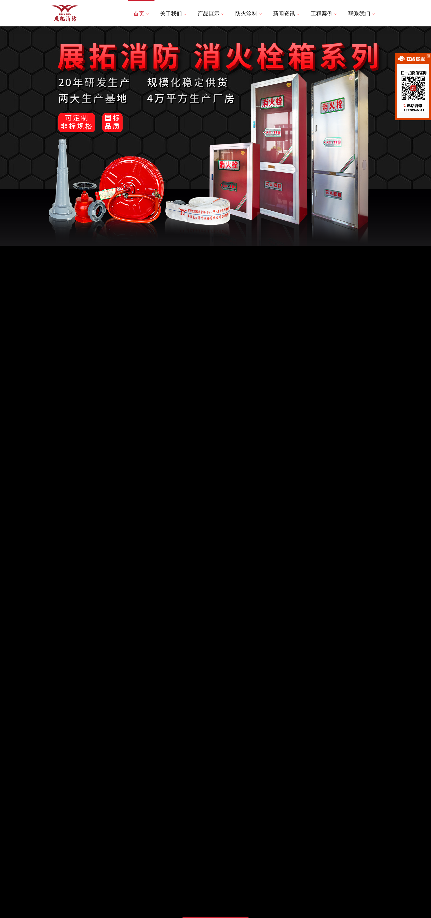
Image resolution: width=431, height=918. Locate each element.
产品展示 (211, 13)
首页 (141, 13)
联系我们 (361, 13)
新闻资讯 (286, 13)
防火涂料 (248, 13)
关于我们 (173, 13)
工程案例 (324, 13)
